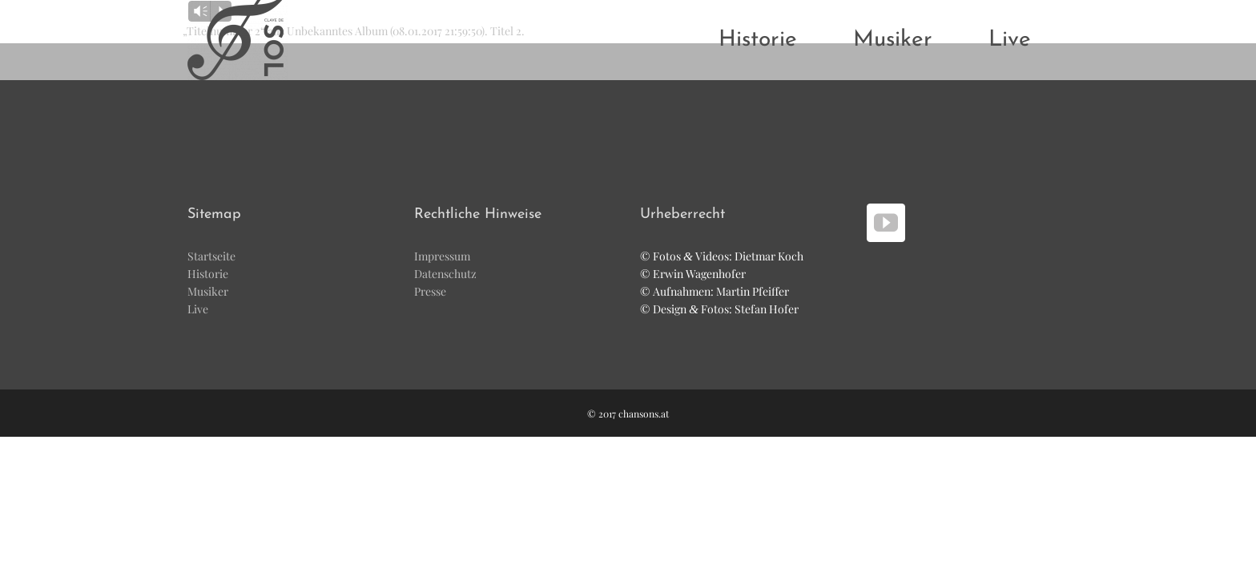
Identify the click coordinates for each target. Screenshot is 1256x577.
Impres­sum (442, 256)
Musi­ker (207, 291)
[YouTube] (886, 223)
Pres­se (430, 291)
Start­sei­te (211, 256)
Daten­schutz (445, 273)
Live (197, 309)
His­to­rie (207, 273)
